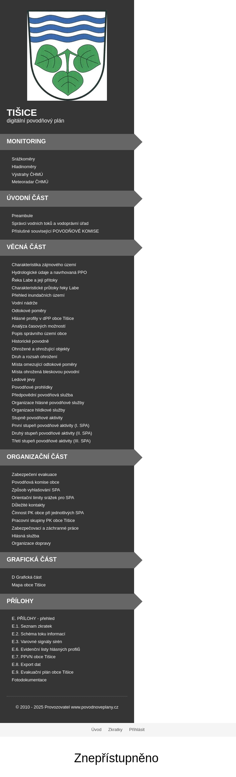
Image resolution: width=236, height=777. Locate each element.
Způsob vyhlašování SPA (36, 489)
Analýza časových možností (38, 326)
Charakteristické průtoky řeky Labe (45, 287)
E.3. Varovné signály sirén (37, 641)
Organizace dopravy (31, 543)
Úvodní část (27, 198)
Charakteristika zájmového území (44, 264)
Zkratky (115, 729)
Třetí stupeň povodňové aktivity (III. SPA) (51, 440)
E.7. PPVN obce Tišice (34, 656)
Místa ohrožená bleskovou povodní (45, 371)
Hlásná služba (25, 535)
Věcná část (26, 247)
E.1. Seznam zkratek (32, 626)
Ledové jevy (23, 379)
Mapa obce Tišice (29, 584)
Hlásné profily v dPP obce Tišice (43, 318)
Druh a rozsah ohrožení (34, 356)
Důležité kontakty (28, 504)
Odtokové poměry (29, 310)
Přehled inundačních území (38, 295)
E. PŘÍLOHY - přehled (33, 618)
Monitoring (26, 141)
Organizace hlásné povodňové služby (48, 402)
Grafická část (32, 559)
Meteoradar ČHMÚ (30, 181)
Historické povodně (30, 341)
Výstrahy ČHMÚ (27, 174)
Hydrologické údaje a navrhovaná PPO (49, 272)
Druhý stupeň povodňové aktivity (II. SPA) (52, 433)
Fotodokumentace (29, 679)
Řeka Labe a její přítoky (35, 280)
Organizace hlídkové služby (38, 409)
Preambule (22, 215)
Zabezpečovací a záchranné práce (45, 528)
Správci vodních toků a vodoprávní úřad (50, 223)
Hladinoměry (24, 166)
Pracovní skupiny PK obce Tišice (43, 520)
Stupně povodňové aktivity (37, 417)
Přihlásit (136, 729)
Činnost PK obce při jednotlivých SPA (48, 512)
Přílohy (20, 601)
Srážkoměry (23, 158)
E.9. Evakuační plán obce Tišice (42, 672)
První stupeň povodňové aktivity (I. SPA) (51, 425)
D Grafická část (27, 577)
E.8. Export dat (26, 664)
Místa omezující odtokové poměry (44, 364)
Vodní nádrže (25, 302)
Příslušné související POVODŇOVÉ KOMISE (55, 231)
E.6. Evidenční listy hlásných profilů (46, 649)
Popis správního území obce (39, 333)
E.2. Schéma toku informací (38, 633)
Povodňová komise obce (35, 482)
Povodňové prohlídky (32, 387)
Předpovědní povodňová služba (42, 394)
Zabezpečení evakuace (34, 474)
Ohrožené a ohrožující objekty (41, 348)
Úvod (96, 729)
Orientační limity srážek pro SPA (43, 497)
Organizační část (37, 456)
